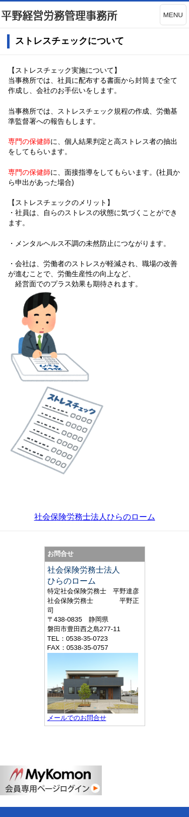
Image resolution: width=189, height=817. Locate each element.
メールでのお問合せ (76, 718)
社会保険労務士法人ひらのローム (94, 517)
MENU (173, 15)
